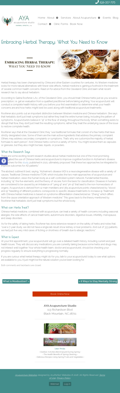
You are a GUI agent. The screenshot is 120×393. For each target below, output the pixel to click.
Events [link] (107, 17)
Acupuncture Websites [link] (26, 375)
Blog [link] (115, 17)
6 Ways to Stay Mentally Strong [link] (98, 281)
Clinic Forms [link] (61, 23)
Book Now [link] (76, 23)
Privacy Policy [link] (63, 378)
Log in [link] (67, 384)
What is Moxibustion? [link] (16, 281)
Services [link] (66, 17)
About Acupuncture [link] (84, 17)
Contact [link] (42, 23)
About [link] (50, 17)
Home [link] (41, 17)
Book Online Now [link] (60, 294)
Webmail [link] (54, 384)
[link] (4, 161)
